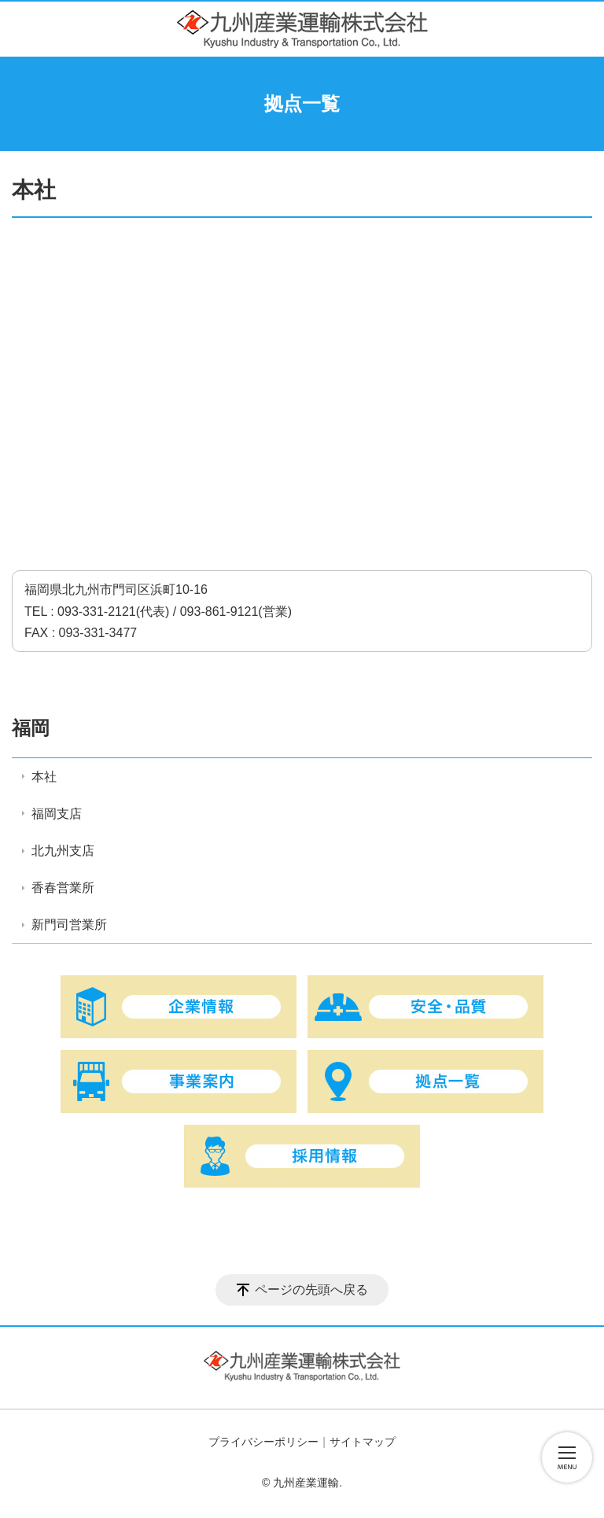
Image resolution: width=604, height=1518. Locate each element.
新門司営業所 (69, 924)
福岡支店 (56, 813)
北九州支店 (62, 850)
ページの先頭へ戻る (311, 1289)
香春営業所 (62, 887)
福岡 (31, 728)
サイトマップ (363, 1441)
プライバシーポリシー (263, 1441)
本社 (44, 776)
